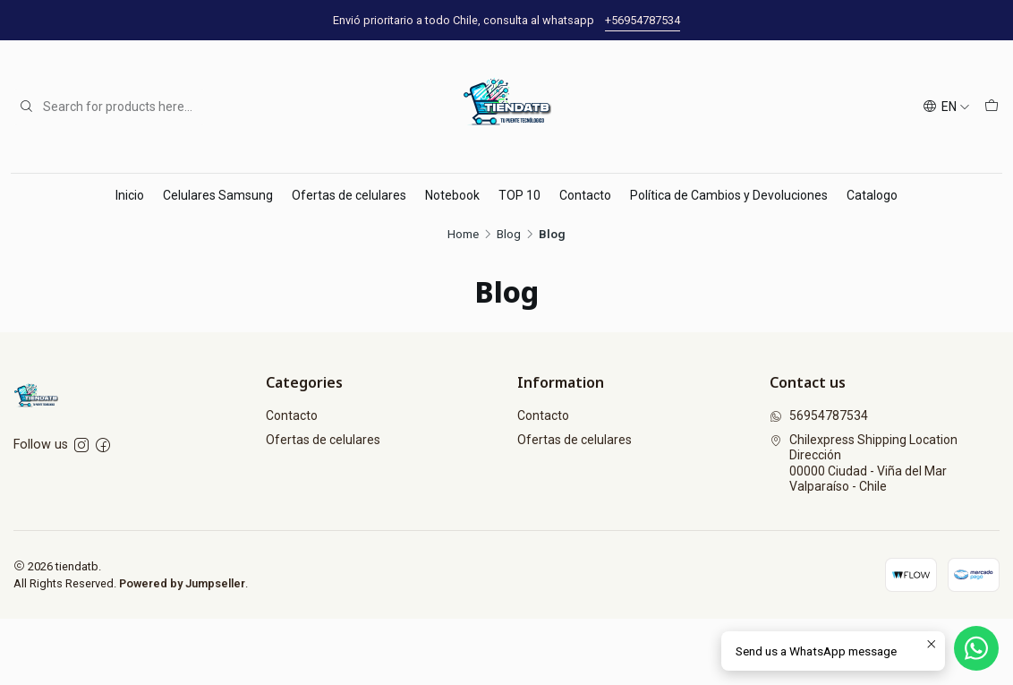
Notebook (452, 195)
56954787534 (819, 415)
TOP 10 (519, 195)
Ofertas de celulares (349, 195)
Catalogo (872, 195)
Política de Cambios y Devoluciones (729, 195)
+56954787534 (642, 20)
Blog (509, 234)
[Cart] (991, 107)
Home (463, 234)
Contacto (585, 195)
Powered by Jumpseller (182, 583)
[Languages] (946, 107)
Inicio (129, 195)
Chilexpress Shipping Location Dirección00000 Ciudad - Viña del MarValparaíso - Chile (864, 463)
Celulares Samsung (218, 195)
